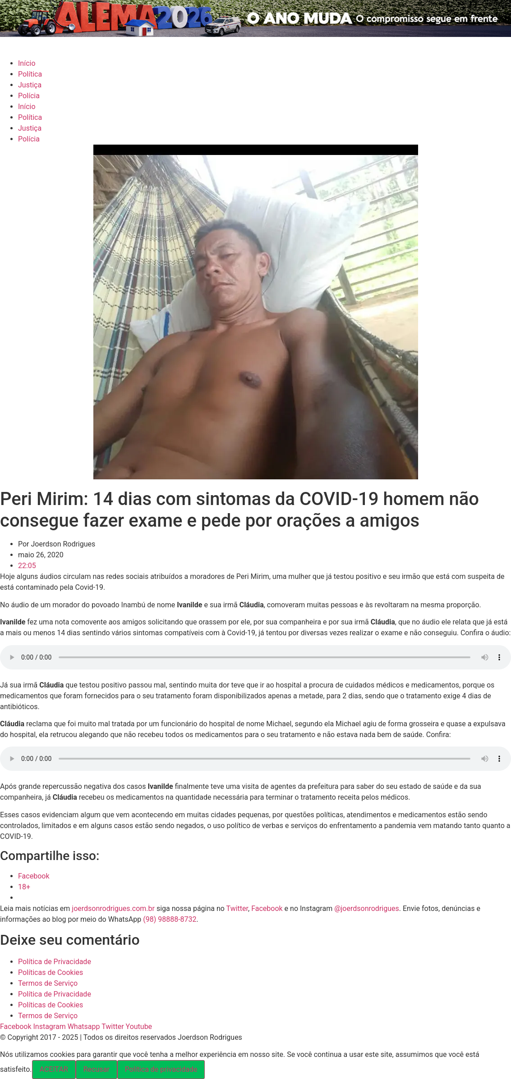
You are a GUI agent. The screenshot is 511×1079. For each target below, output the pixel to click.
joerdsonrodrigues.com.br (112, 908)
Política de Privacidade (54, 961)
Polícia (29, 95)
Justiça (29, 85)
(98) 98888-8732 (169, 919)
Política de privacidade (161, 1069)
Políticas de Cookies (50, 972)
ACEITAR (54, 1069)
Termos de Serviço (48, 983)
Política (30, 74)
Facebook (266, 908)
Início (27, 63)
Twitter (237, 908)
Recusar (96, 1069)
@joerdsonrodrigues (366, 908)
